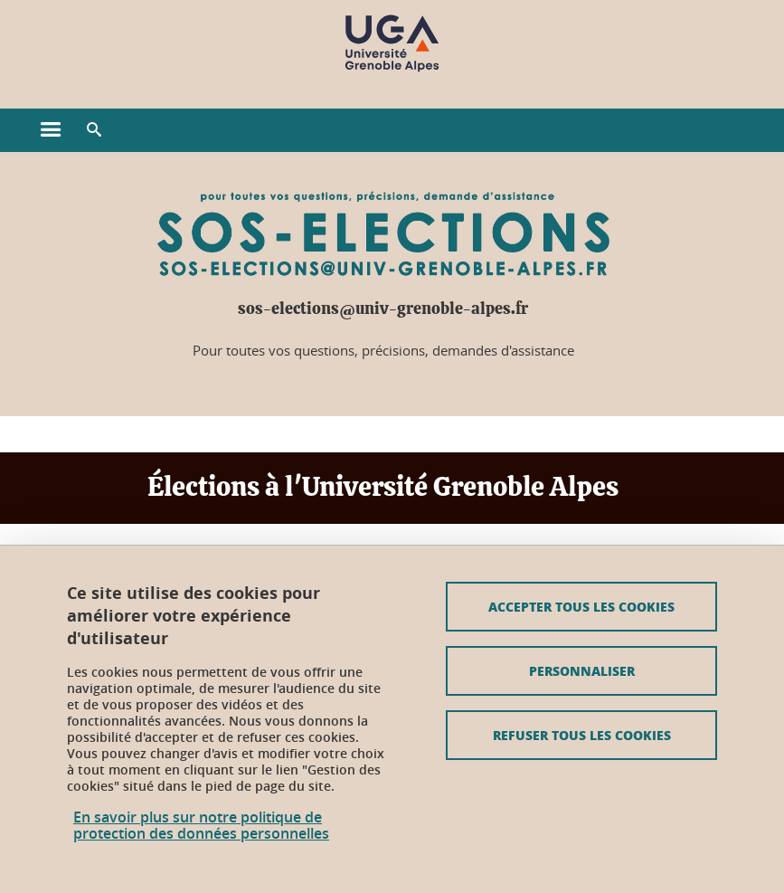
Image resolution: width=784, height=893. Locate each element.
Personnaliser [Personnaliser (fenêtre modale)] (582, 670)
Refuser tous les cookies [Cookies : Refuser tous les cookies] (582, 735)
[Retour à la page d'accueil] (392, 43)
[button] (94, 130)
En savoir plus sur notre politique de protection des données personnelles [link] (201, 825)
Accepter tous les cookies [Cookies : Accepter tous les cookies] (581, 606)
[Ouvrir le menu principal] (50, 130)
